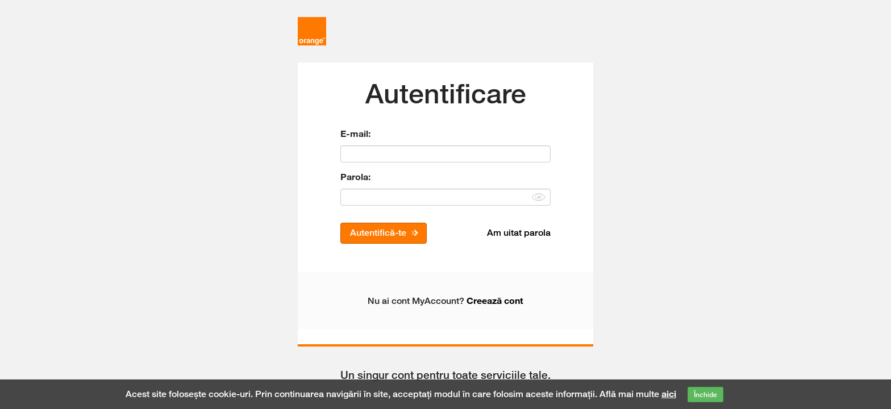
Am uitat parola (519, 232)
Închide (705, 394)
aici (668, 393)
